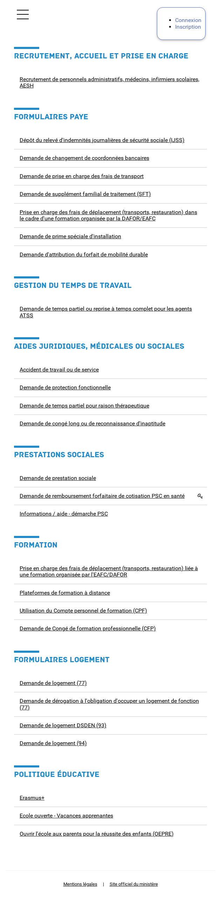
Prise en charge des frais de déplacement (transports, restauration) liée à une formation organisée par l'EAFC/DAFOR (109, 571)
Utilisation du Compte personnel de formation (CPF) (83, 610)
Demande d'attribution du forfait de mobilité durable (84, 254)
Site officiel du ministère (134, 884)
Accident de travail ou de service (59, 369)
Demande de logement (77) (53, 683)
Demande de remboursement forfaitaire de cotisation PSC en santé (102, 496)
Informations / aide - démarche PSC (64, 513)
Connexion (188, 20)
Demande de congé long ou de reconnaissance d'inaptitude (92, 423)
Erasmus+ (32, 797)
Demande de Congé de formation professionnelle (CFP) (88, 628)
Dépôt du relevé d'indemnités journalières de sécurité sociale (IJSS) (102, 140)
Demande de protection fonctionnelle (65, 387)
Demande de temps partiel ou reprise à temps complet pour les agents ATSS (106, 311)
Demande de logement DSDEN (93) (63, 725)
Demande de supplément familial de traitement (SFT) (85, 194)
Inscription (188, 26)
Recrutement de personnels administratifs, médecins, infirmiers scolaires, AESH (109, 82)
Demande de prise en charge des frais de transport (82, 176)
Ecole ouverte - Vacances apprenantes (66, 815)
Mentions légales (80, 884)
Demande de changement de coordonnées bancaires (84, 158)
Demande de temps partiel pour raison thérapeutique (84, 405)
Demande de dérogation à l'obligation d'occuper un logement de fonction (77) (109, 704)
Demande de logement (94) (53, 743)
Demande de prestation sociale (58, 478)
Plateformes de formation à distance (65, 592)
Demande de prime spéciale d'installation (70, 236)
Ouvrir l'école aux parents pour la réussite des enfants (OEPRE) (97, 833)
